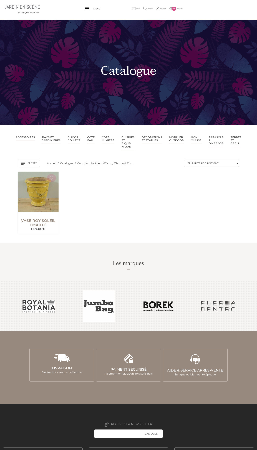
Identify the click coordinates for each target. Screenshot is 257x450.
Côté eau (91, 139)
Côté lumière (108, 139)
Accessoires (25, 137)
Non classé (196, 139)
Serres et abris (236, 140)
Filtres (29, 163)
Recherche (194, 10)
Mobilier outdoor (176, 139)
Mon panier (240, 10)
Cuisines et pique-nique (128, 142)
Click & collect (74, 139)
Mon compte (216, 10)
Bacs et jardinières (51, 139)
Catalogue (68, 163)
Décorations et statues (152, 139)
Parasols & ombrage (216, 140)
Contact (174, 10)
